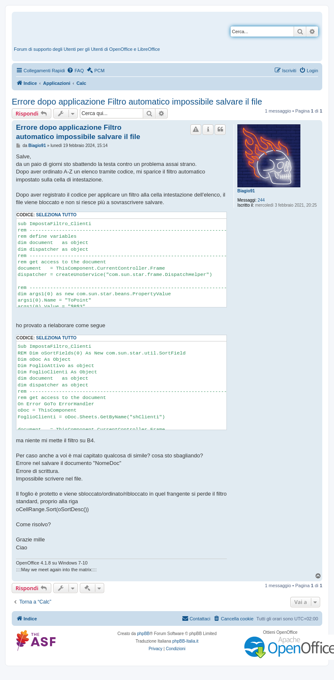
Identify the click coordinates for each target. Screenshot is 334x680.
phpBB (143, 633)
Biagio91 (246, 191)
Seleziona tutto (56, 215)
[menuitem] (75, 71)
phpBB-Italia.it (185, 641)
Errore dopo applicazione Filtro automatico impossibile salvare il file (137, 101)
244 (261, 200)
